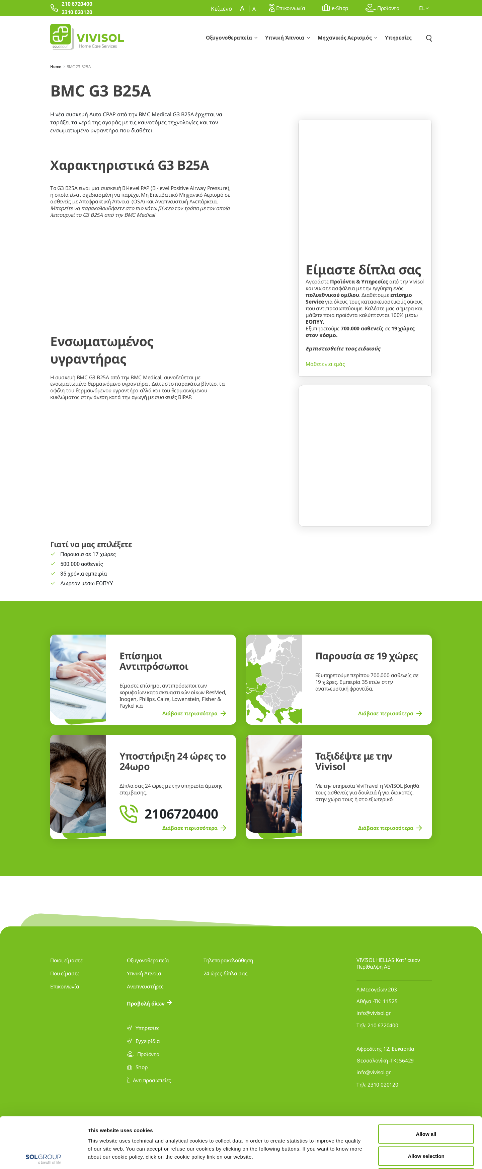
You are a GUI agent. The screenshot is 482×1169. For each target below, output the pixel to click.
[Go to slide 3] (378, 562)
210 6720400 (383, 1025)
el (424, 8)
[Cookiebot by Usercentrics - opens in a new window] (43, 1156)
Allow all (426, 1081)
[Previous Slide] (311, 532)
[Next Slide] (419, 532)
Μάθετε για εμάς (325, 473)
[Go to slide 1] (352, 562)
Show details (347, 1156)
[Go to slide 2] (365, 562)
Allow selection (426, 1103)
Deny (426, 1125)
